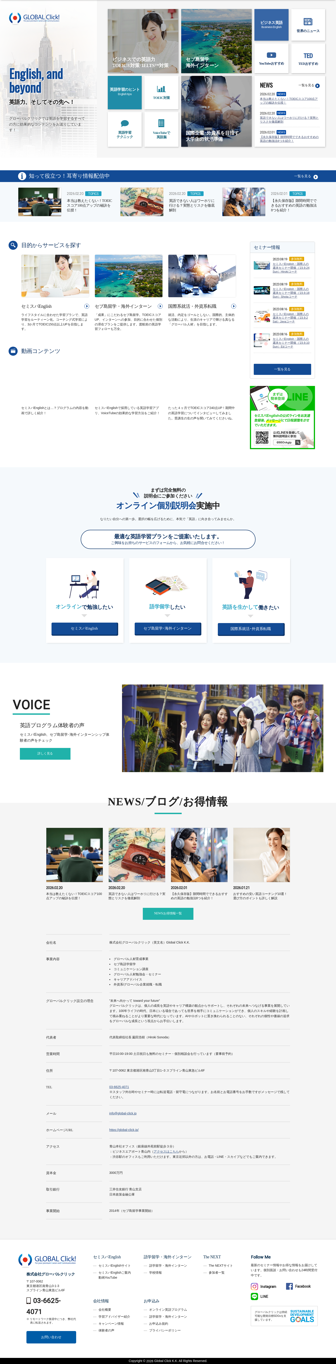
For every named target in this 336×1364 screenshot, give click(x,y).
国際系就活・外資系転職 (192, 306)
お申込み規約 (158, 1323)
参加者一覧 (217, 1272)
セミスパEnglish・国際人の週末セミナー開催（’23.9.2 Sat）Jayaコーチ (291, 317)
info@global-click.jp (123, 1113)
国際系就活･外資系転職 (250, 629)
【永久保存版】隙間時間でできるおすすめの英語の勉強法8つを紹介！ (289, 138)
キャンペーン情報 (111, 1323)
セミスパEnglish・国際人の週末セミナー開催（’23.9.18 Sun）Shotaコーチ (291, 292)
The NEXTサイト (221, 1265)
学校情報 (155, 1272)
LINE (259, 1296)
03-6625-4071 (119, 1087)
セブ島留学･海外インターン (167, 628)
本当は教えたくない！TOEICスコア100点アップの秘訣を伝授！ (289, 100)
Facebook (298, 1286)
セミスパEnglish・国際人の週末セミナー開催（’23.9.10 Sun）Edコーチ (291, 342)
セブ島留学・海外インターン (123, 306)
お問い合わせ (51, 1337)
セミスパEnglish (36, 306)
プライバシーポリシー (165, 1330)
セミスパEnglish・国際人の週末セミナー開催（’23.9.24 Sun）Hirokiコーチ (291, 267)
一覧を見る (306, 85)
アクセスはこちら (166, 1151)
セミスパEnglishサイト (115, 1265)
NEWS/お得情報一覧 (168, 913)
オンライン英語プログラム (168, 1309)
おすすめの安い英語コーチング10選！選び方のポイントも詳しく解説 (261, 892)
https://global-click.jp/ (124, 1130)
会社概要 (105, 1309)
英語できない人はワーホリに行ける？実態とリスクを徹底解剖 (289, 119)
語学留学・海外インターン (168, 1265)
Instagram (263, 1287)
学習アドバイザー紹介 (114, 1316)
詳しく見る (45, 753)
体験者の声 (106, 1330)
